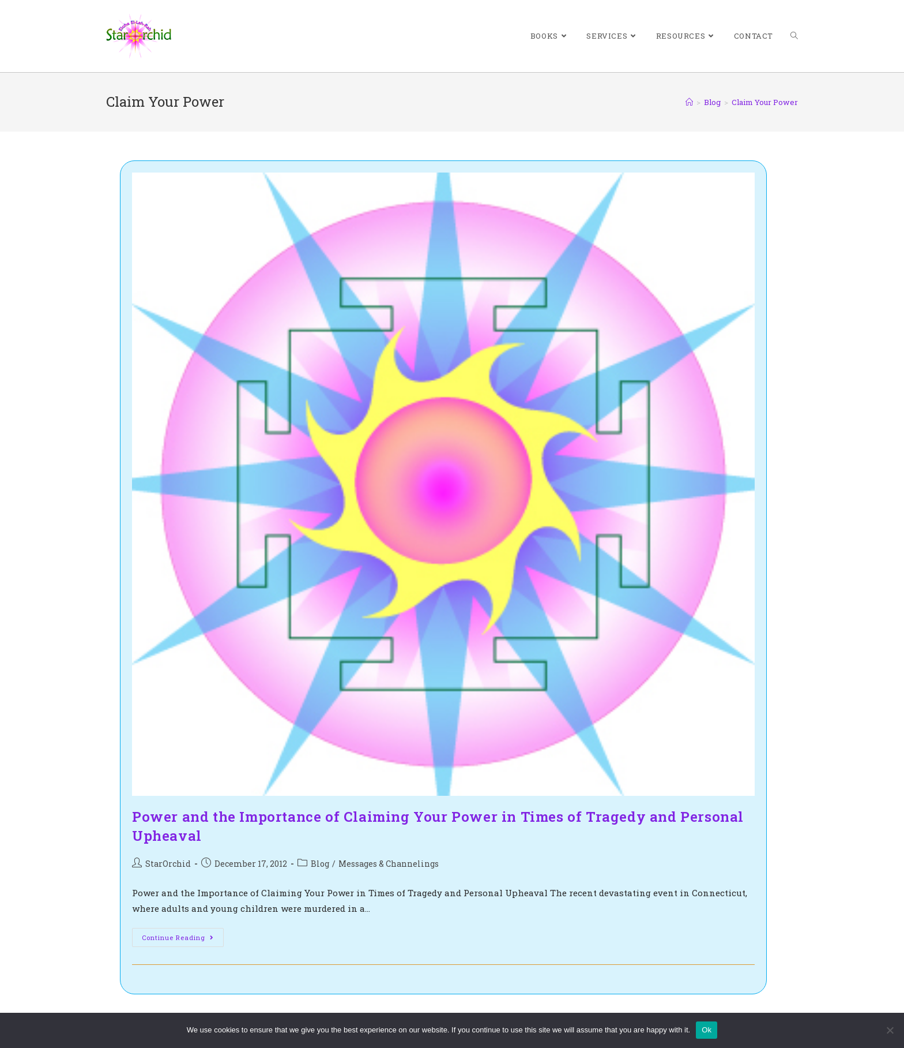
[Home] (689, 102)
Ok (706, 1029)
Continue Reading (183, 939)
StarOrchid (168, 863)
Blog (320, 863)
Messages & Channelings (388, 863)
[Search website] (794, 36)
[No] (889, 1030)
